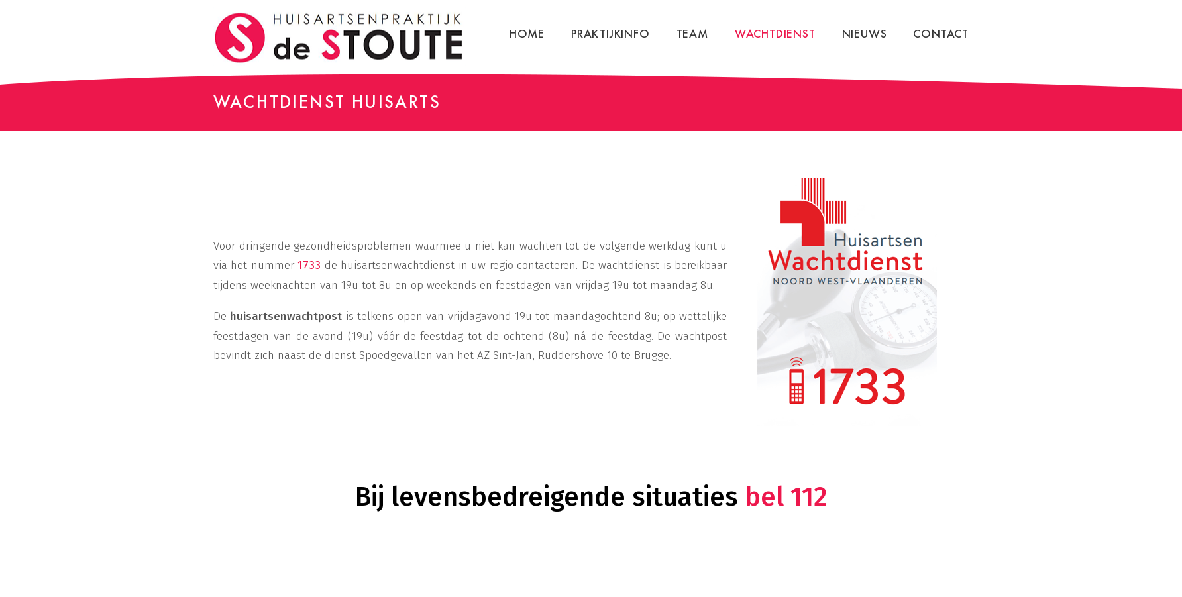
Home (527, 33)
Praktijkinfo (610, 33)
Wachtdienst (775, 33)
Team (692, 33)
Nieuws (864, 33)
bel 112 (786, 497)
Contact (941, 33)
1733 (309, 265)
